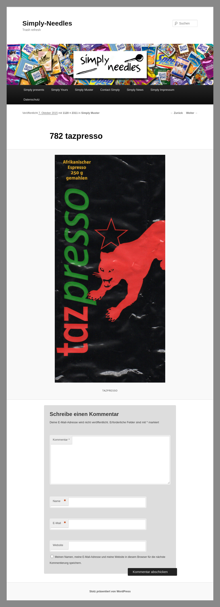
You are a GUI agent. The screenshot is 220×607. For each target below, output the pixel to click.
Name (59, 501)
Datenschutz (32, 99)
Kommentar (61, 439)
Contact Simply (110, 89)
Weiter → (192, 113)
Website (58, 545)
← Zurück (176, 113)
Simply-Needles (47, 23)
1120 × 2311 (70, 113)
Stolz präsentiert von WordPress (109, 591)
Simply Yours (59, 89)
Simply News (135, 89)
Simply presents (34, 89)
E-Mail (59, 523)
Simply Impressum (162, 89)
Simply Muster (84, 89)
